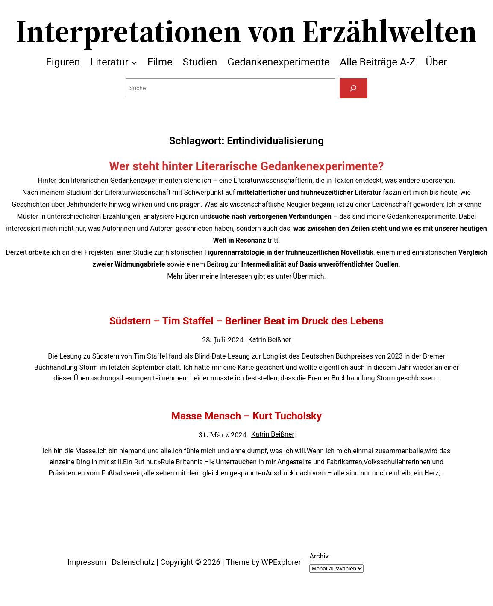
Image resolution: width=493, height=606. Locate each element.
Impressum (86, 562)
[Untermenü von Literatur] (134, 62)
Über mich (308, 276)
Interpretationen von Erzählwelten (246, 30)
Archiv (319, 556)
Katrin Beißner (269, 340)
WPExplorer (281, 562)
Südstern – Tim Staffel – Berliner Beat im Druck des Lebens (246, 321)
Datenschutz (133, 562)
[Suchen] (353, 88)
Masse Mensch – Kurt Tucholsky (246, 416)
